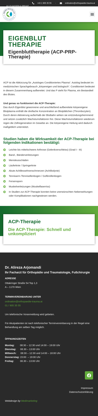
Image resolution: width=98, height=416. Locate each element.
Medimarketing (29, 400)
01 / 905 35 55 (13, 305)
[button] (92, 14)
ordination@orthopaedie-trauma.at (23, 301)
